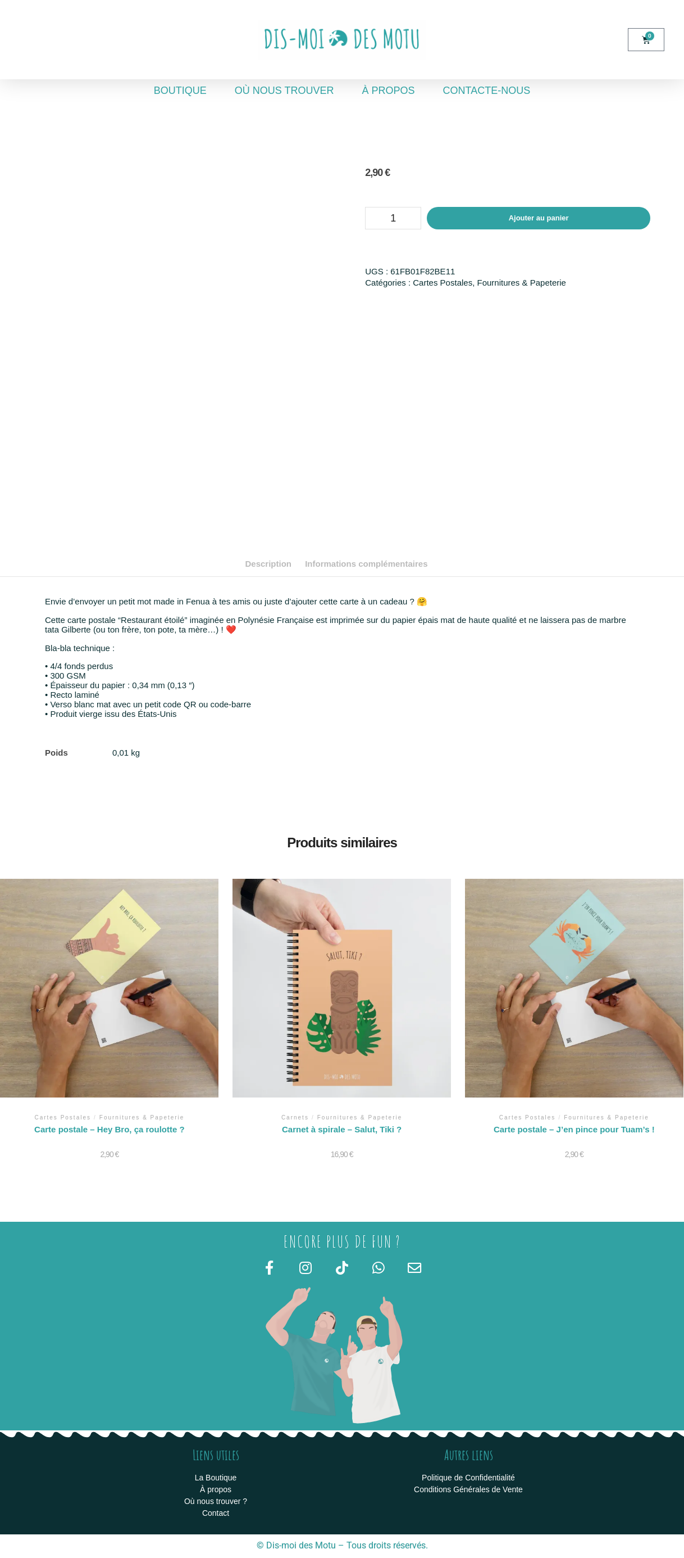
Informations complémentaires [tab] (366, 563)
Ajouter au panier (539, 218)
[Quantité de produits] (393, 218)
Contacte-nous (487, 90)
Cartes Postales (442, 282)
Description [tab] (268, 563)
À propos (388, 90)
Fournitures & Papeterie (521, 282)
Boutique (180, 90)
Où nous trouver (284, 90)
